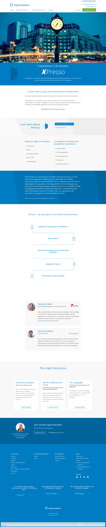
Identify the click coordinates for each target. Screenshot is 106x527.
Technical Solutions (38, 10)
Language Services (22, 10)
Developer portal (59, 456)
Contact (13, 473)
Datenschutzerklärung (82, 458)
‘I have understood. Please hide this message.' (91, 524)
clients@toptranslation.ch (89, 4)
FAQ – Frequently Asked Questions (20, 469)
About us (13, 456)
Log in (79, 10)
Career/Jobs (14, 471)
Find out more (26, 407)
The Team (13, 458)
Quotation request (89, 10)
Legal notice (79, 456)
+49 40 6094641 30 (91, 6)
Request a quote (40, 432)
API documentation (60, 458)
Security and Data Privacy (18, 462)
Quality (13, 460)
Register (36, 456)
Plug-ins (57, 460)
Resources (14, 467)
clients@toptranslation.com (56, 432)
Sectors (50, 10)
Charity (13, 465)
